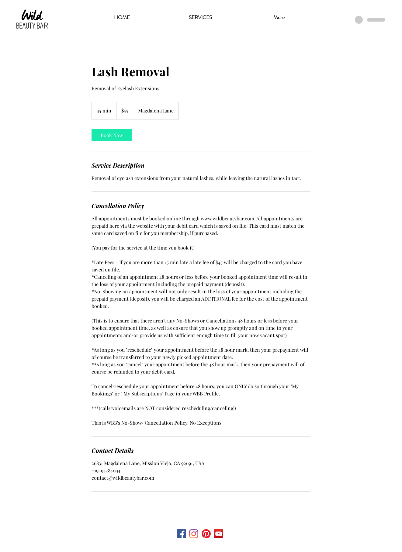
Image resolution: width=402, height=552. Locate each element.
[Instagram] (193, 533)
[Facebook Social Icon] (181, 533)
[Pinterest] (206, 533)
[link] (112, 135)
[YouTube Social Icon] (218, 533)
